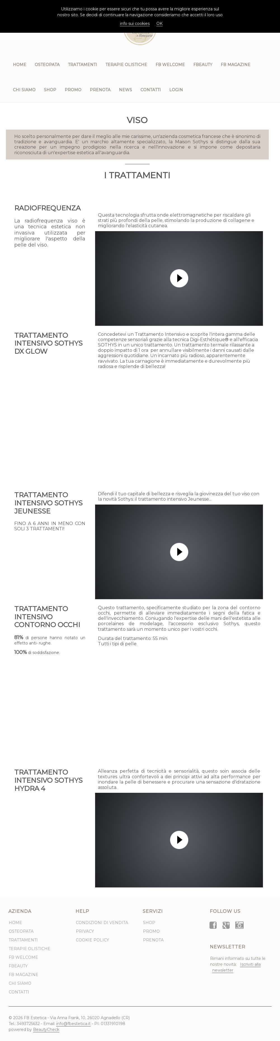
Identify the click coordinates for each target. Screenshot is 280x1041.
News (125, 89)
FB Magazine (235, 64)
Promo (73, 89)
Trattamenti (82, 64)
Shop (50, 89)
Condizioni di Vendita (102, 922)
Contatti (150, 89)
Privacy (85, 931)
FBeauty (202, 64)
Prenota (100, 89)
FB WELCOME (170, 64)
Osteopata (47, 64)
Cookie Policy (92, 939)
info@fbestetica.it (73, 1023)
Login (176, 89)
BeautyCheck (46, 1029)
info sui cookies (135, 23)
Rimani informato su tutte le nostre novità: (237, 964)
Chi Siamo (24, 89)
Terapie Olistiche (126, 64)
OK (159, 23)
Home (19, 64)
